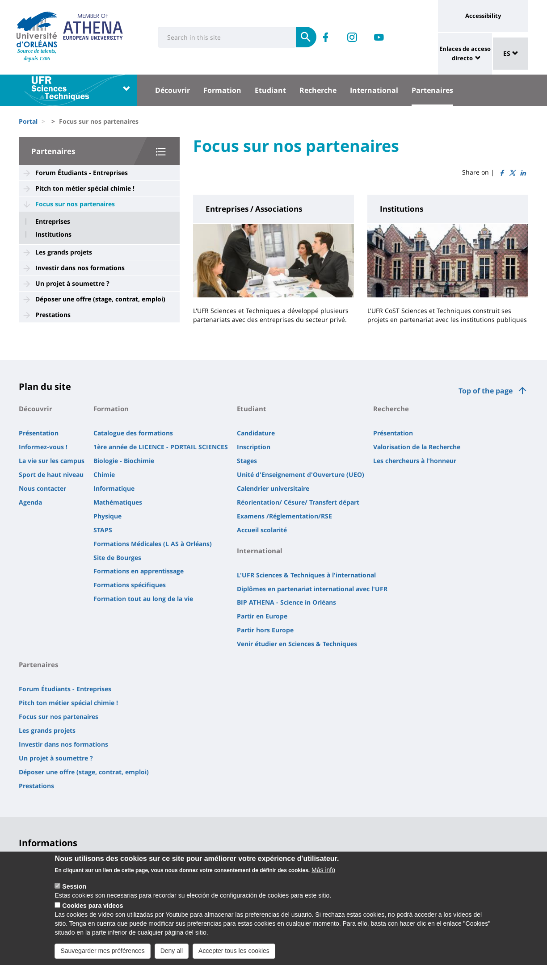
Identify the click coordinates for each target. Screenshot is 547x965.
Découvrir (172, 90)
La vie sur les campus (51, 460)
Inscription (253, 447)
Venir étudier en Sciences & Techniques (297, 643)
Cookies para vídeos (92, 906)
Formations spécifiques (129, 585)
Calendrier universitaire (273, 488)
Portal (28, 121)
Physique (107, 516)
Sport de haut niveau (51, 474)
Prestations (53, 314)
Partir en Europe (262, 616)
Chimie (104, 474)
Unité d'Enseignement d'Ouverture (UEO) (300, 474)
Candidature (256, 433)
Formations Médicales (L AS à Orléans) (152, 543)
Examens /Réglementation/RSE (284, 516)
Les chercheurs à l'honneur (414, 460)
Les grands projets (63, 252)
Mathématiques (117, 502)
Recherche (318, 90)
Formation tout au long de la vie (143, 598)
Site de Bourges (117, 557)
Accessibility (483, 16)
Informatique (114, 488)
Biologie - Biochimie (123, 460)
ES (510, 53)
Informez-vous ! (43, 447)
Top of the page (486, 391)
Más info (323, 870)
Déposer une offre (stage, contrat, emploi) (100, 299)
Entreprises (52, 221)
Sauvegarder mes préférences (102, 951)
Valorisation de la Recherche (416, 447)
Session (74, 887)
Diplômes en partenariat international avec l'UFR (312, 589)
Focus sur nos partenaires (75, 204)
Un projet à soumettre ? (72, 283)
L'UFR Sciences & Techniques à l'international (306, 575)
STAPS (102, 530)
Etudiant (270, 90)
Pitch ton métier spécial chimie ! (85, 188)
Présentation (39, 433)
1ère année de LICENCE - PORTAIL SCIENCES (160, 447)
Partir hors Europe (265, 630)
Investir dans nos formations (80, 267)
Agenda (30, 502)
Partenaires (432, 90)
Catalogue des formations (133, 433)
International (374, 90)
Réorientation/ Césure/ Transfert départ (298, 502)
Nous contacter (42, 488)
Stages (247, 460)
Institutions (53, 234)
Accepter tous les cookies (233, 951)
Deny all (171, 951)
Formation (222, 90)
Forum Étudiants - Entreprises (81, 172)
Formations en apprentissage (138, 571)
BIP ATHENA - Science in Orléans (286, 602)
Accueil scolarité (262, 530)
